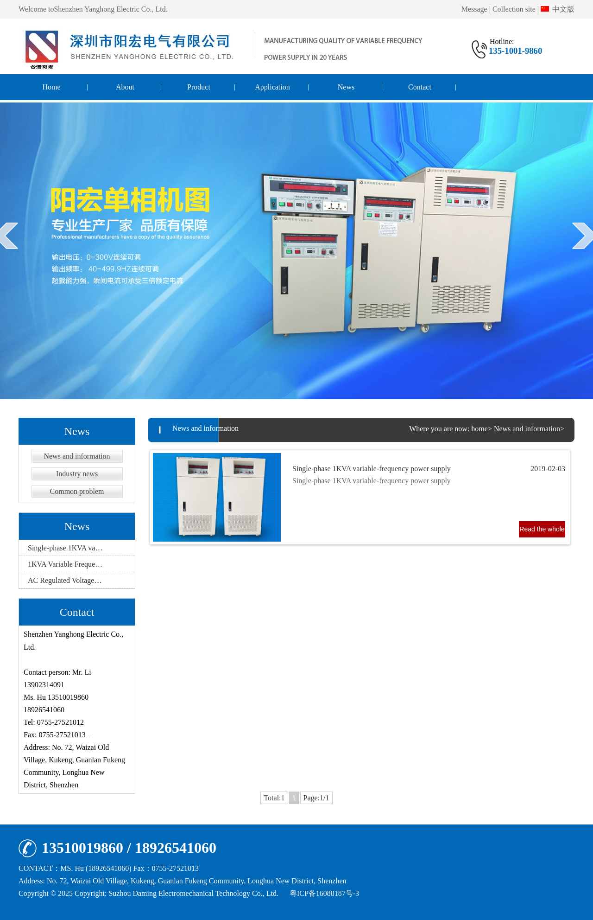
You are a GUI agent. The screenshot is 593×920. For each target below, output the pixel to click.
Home (51, 87)
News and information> (529, 429)
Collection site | (515, 9)
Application (272, 87)
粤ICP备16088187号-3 (324, 893)
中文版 (557, 9)
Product (198, 87)
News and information (77, 456)
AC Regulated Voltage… (64, 580)
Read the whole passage (541, 531)
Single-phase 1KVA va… (65, 548)
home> (481, 429)
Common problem (77, 491)
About (125, 87)
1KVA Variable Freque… (65, 564)
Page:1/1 (316, 798)
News (346, 87)
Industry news (77, 474)
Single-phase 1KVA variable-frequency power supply (428, 469)
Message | (476, 9)
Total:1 (274, 798)
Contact (419, 87)
